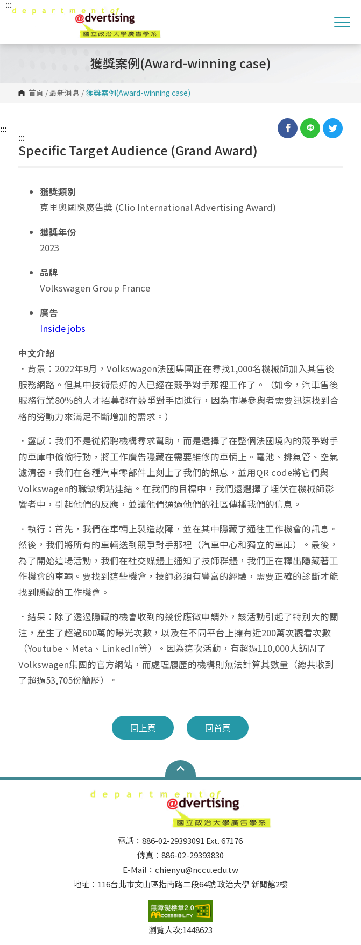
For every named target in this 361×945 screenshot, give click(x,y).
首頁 (36, 93)
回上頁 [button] (143, 727)
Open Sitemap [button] (180, 768)
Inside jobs (63, 328)
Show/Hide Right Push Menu (342, 22)
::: (3, 128)
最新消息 (64, 93)
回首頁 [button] (218, 727)
